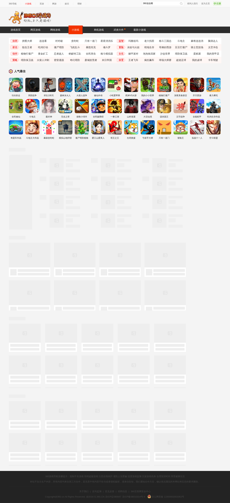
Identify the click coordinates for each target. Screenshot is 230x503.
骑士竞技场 (197, 47)
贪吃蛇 (75, 40)
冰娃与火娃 (133, 47)
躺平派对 (133, 53)
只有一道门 (91, 40)
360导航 (13, 3)
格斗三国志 (165, 40)
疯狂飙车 (149, 60)
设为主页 (205, 3)
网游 (54, 3)
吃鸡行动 (43, 47)
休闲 (14, 40)
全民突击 (91, 53)
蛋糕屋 (197, 53)
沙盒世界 (165, 53)
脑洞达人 (213, 40)
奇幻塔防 (75, 60)
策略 (14, 60)
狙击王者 (27, 47)
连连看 (43, 40)
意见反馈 (109, 491)
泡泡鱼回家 (149, 53)
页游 (42, 3)
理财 (79, 3)
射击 (14, 47)
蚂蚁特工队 (75, 53)
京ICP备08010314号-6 (133, 496)
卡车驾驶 (213, 60)
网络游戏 (55, 29)
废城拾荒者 (91, 60)
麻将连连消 (197, 40)
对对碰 (59, 40)
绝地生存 (149, 47)
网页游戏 (35, 29)
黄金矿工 (43, 53)
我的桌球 (197, 60)
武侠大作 (119, 29)
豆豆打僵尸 (181, 47)
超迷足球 (181, 60)
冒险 (121, 47)
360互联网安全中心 (141, 491)
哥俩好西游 (165, 47)
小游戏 (28, 3)
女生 (121, 53)
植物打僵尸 (27, 53)
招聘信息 (122, 491)
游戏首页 (16, 29)
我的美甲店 (213, 53)
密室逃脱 (59, 60)
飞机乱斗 (75, 47)
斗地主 (181, 40)
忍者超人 (59, 53)
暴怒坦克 (91, 47)
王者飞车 (133, 60)
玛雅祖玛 (133, 40)
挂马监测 (96, 491)
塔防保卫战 (181, 53)
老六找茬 (149, 40)
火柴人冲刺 (43, 60)
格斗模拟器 (107, 53)
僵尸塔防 (59, 47)
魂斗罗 (106, 47)
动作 (14, 53)
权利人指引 (192, 3)
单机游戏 (99, 29)
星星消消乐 (107, 40)
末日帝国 (107, 60)
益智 (121, 40)
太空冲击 (213, 47)
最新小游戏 (140, 29)
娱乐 (67, 3)
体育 (121, 60)
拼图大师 (27, 40)
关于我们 (84, 491)
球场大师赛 (165, 60)
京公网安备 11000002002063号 (165, 496)
